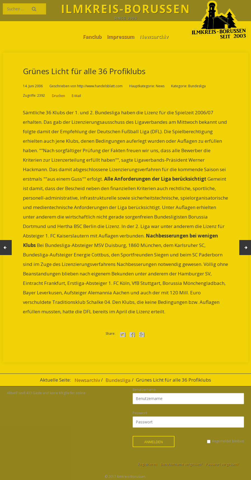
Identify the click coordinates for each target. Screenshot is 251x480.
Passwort (140, 413)
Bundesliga (117, 380)
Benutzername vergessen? (181, 464)
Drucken (58, 95)
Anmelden (153, 442)
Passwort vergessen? (222, 464)
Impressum (120, 36)
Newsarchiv (153, 36)
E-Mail (76, 95)
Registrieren (147, 464)
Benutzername (144, 389)
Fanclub (92, 36)
